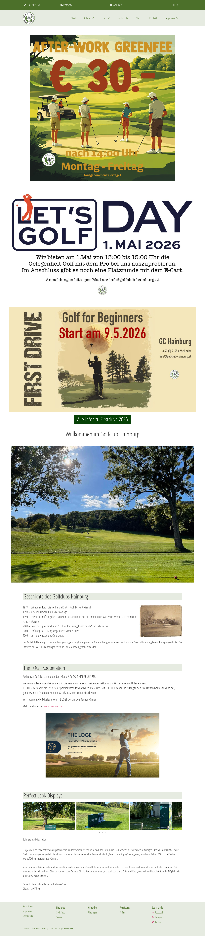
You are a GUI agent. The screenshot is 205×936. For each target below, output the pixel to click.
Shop (138, 18)
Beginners (171, 18)
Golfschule (122, 18)
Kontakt (153, 18)
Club (105, 18)
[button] (25, 816)
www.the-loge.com (53, 706)
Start (73, 18)
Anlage (89, 18)
